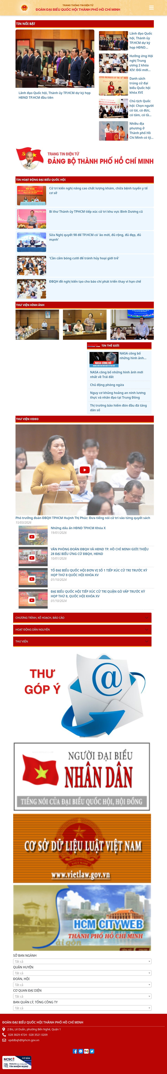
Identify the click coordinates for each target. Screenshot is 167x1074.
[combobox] (82, 961)
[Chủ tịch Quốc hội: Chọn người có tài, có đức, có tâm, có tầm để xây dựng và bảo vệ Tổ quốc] (62, 85)
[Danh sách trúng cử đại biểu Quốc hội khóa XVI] (55, 85)
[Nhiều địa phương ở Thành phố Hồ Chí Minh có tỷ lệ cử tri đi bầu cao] (69, 85)
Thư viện (21, 641)
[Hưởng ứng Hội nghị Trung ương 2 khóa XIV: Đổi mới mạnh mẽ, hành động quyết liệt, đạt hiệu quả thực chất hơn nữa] (48, 85)
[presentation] (17, 325)
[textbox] (82, 961)
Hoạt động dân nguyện (32, 629)
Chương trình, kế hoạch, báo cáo (39, 617)
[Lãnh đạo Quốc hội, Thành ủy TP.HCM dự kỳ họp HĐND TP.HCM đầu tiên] (41, 85)
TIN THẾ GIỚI (103, 345)
